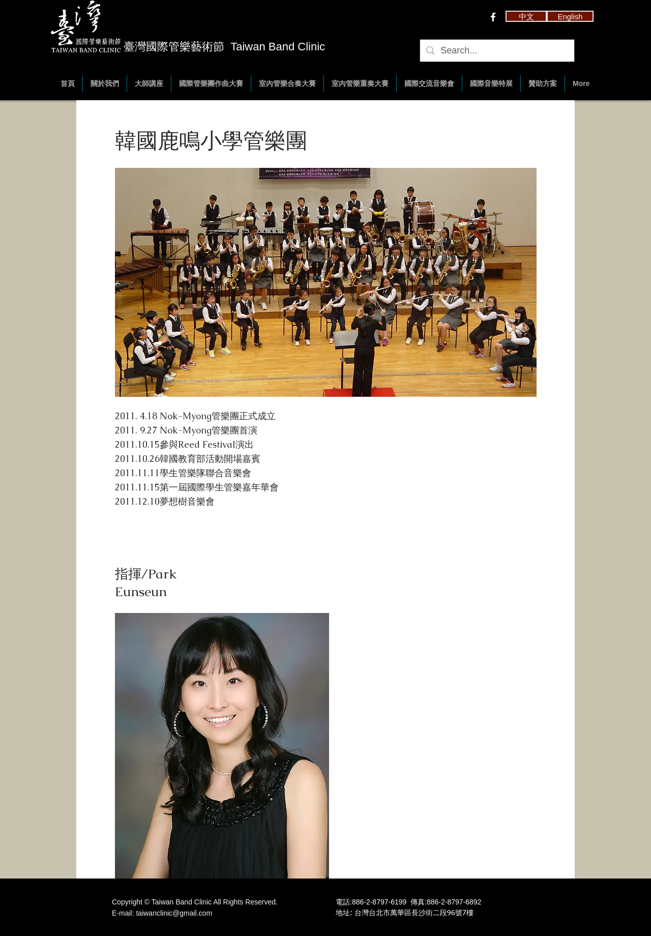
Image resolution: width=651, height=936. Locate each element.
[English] (570, 16)
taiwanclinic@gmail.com (174, 913)
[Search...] (496, 51)
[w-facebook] (493, 17)
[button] (526, 16)
